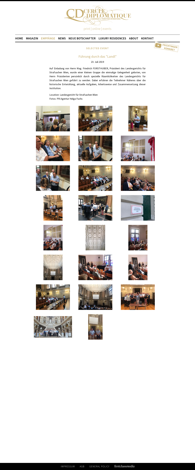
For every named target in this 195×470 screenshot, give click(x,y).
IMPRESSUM (68, 466)
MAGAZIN (32, 38)
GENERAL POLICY (99, 466)
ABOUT (133, 38)
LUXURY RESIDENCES (112, 38)
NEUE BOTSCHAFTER (82, 38)
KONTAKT (147, 38)
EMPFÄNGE (48, 38)
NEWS (62, 38)
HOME (19, 38)
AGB (82, 466)
